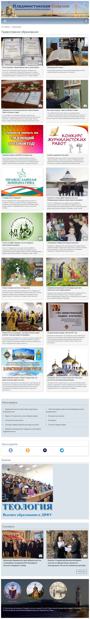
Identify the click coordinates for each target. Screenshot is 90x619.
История (58, 601)
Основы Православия (57, 425)
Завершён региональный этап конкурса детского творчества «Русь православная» (64, 289)
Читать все (81, 571)
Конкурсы (52, 420)
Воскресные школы (56, 416)
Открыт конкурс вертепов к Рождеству (16, 288)
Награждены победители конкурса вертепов (63, 243)
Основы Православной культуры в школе (22, 425)
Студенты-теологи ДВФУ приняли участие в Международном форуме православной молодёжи (64, 199)
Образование (16, 27)
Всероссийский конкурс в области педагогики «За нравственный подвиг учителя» (19, 379)
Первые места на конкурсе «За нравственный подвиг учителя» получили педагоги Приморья (21, 334)
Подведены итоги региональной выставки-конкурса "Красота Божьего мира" (20, 111)
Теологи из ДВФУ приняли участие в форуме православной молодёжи (17, 244)
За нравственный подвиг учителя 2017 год (62, 333)
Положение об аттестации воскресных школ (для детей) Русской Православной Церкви (64, 379)
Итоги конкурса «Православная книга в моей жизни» (20, 67)
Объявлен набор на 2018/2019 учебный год (17, 155)
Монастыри (35, 601)
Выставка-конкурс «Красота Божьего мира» (62, 110)
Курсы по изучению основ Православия (21, 416)
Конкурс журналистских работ (58, 155)
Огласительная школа (14, 420)
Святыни (12, 601)
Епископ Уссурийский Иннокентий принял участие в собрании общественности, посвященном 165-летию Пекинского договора (67, 562)
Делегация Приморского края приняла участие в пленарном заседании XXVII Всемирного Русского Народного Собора (22, 562)
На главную (6, 27)
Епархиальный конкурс (55, 67)
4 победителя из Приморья (11, 198)
